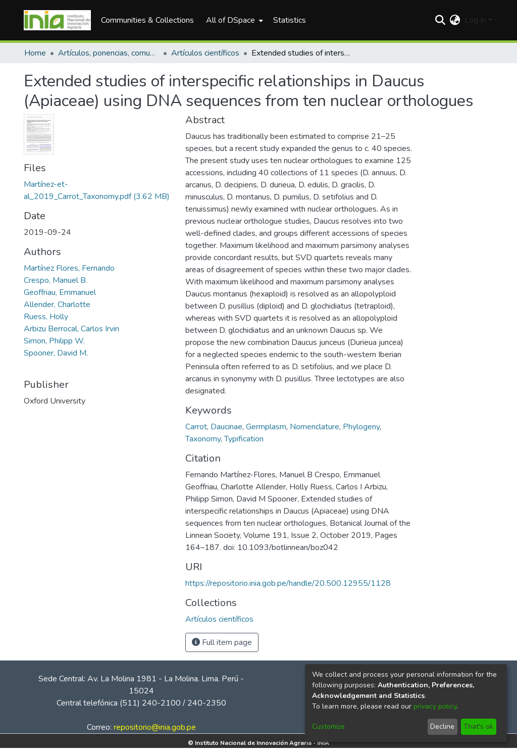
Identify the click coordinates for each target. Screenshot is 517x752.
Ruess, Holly (46, 316)
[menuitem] (233, 20)
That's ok (478, 726)
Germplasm (266, 426)
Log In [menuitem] (475, 20)
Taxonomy (203, 438)
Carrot (196, 426)
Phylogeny (361, 426)
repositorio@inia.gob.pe (155, 727)
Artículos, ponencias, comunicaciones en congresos (108, 53)
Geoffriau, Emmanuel (60, 292)
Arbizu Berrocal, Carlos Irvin (71, 328)
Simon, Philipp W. (54, 340)
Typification (244, 438)
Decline (442, 726)
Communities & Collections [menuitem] (147, 20)
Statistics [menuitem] (289, 20)
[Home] (57, 20)
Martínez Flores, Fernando (69, 268)
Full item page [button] (222, 642)
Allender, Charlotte (57, 304)
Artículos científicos (205, 53)
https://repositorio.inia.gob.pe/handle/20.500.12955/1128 (288, 583)
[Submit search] (440, 20)
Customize (328, 726)
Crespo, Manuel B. (55, 280)
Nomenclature (314, 426)
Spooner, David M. (56, 353)
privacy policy (434, 706)
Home (35, 53)
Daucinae (226, 426)
